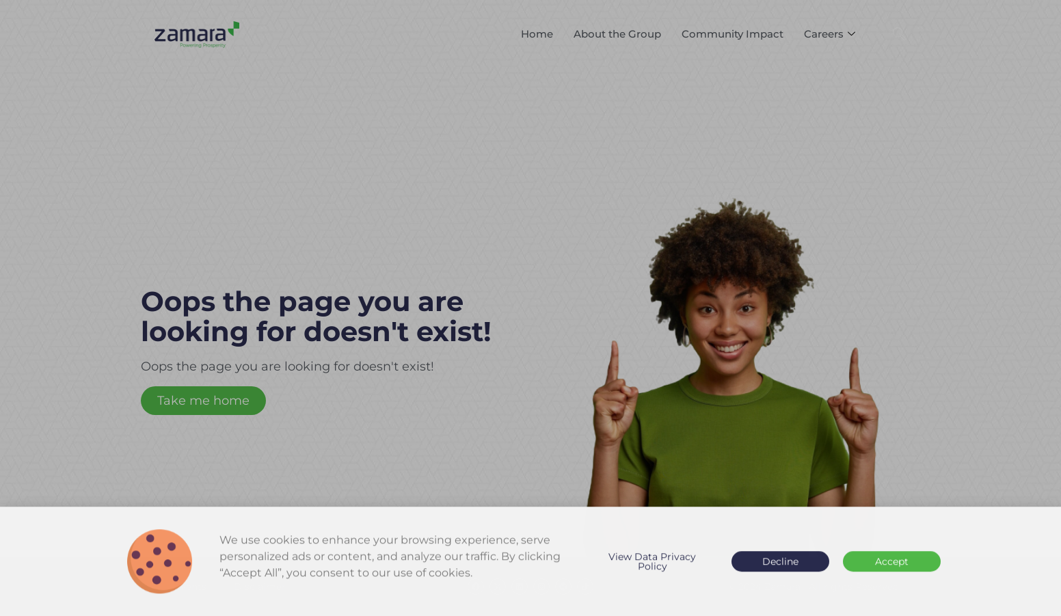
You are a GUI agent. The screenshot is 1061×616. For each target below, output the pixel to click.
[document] (530, 308)
